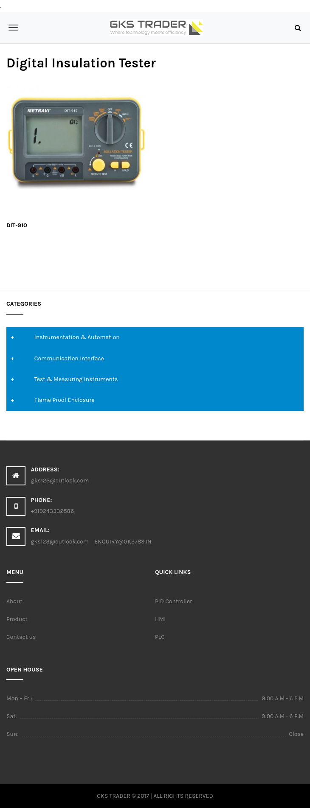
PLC (160, 637)
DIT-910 (16, 225)
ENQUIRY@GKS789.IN (122, 541)
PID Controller (173, 601)
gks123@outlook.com (60, 541)
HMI (160, 619)
